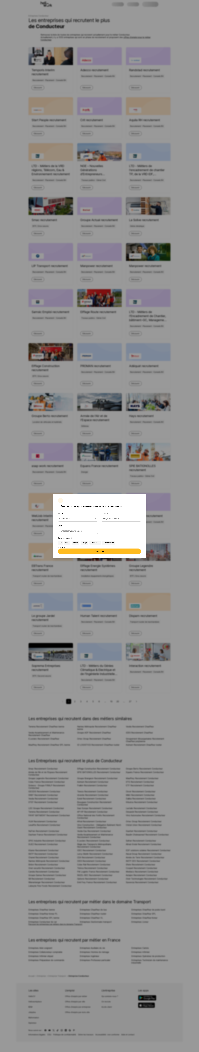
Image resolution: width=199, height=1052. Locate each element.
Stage (84, 543)
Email (60, 526)
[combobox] (77, 531)
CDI (60, 543)
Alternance (95, 543)
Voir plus (62, 547)
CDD (67, 543)
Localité (104, 513)
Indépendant (108, 543)
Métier (60, 513)
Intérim (75, 543)
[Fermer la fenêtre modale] (140, 499)
